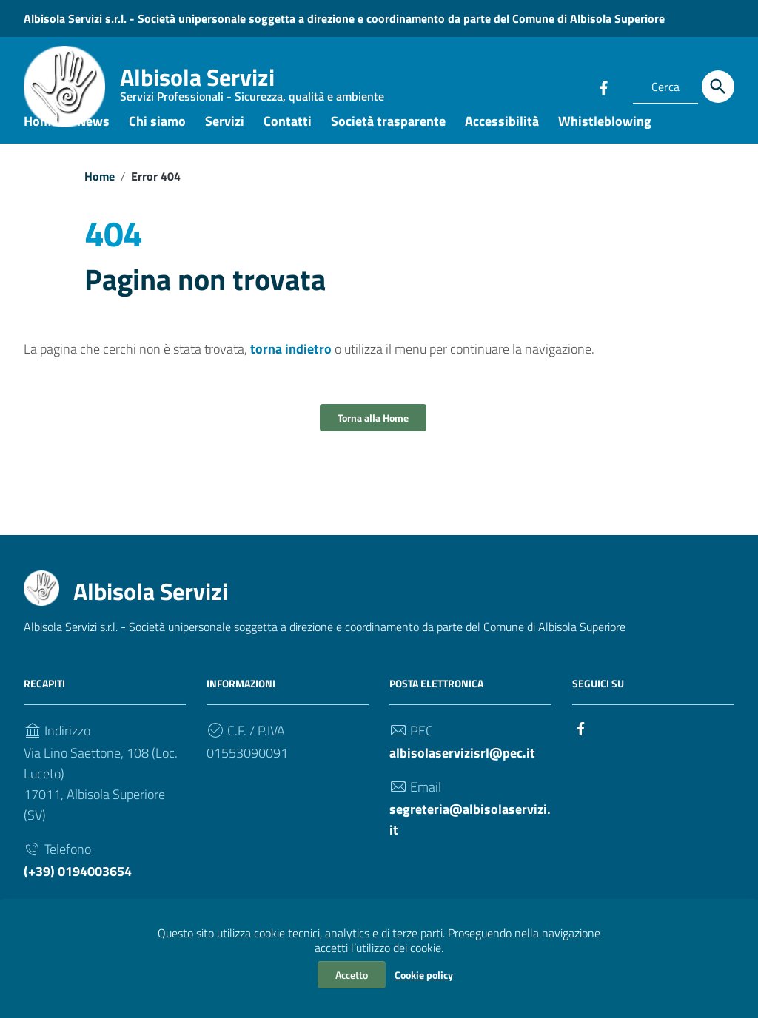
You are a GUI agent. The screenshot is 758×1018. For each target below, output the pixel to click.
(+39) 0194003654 (78, 894)
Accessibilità (502, 143)
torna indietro (291, 372)
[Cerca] (718, 86)
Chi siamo (157, 143)
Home (41, 143)
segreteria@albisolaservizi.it (470, 842)
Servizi (224, 143)
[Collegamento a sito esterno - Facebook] (603, 86)
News (93, 143)
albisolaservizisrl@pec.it (462, 776)
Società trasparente (388, 143)
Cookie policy (424, 974)
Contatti (288, 143)
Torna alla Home (373, 440)
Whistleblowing (604, 143)
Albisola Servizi (252, 85)
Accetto (351, 974)
